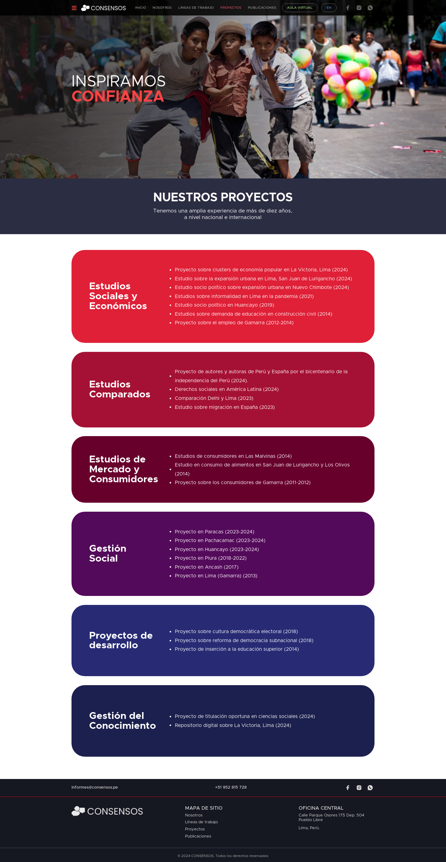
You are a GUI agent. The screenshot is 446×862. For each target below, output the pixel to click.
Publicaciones (262, 8)
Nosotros (162, 8)
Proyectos (230, 8)
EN (329, 8)
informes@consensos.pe (94, 787)
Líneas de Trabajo (196, 8)
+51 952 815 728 (231, 787)
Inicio (140, 8)
